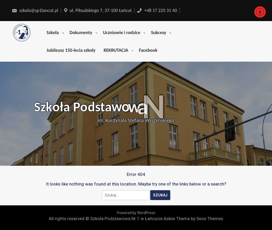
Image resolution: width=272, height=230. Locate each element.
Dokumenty (81, 32)
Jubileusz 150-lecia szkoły (70, 50)
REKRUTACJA (116, 50)
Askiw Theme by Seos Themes (193, 218)
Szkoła (52, 32)
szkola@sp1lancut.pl (35, 10)
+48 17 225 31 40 (157, 10)
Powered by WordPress (136, 213)
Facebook (148, 50)
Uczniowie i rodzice (121, 32)
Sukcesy (158, 32)
